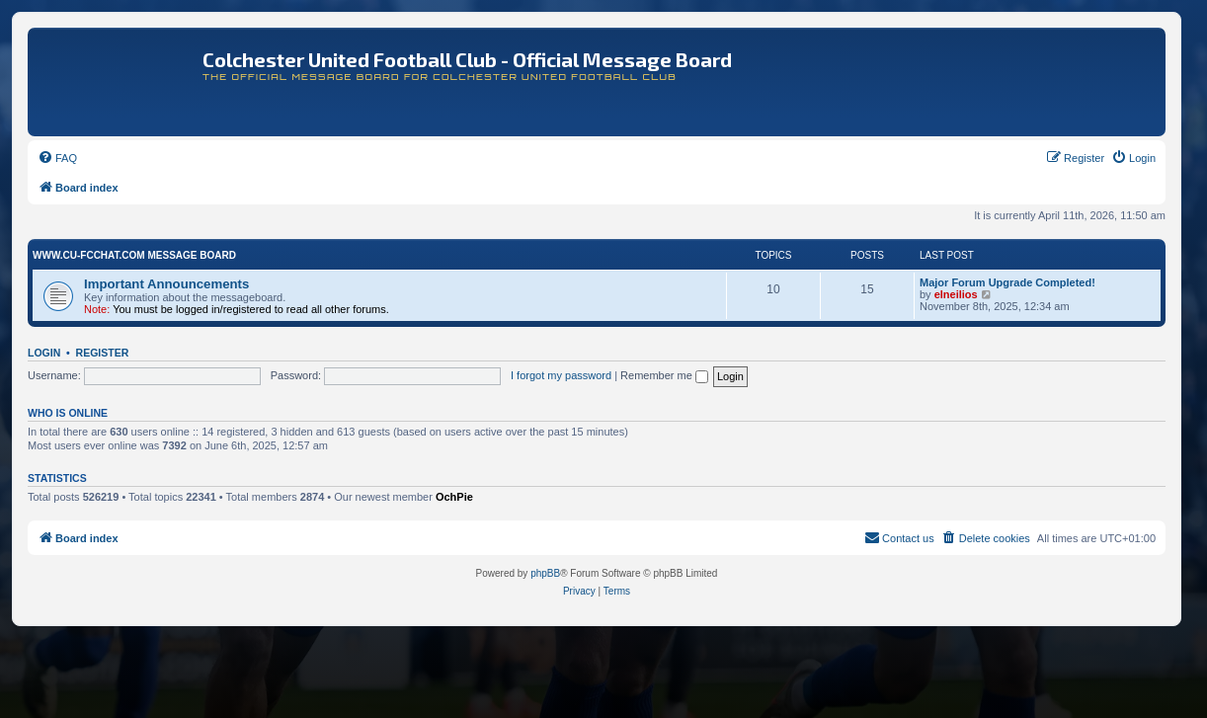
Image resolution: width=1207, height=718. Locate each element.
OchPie (454, 497)
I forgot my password (561, 375)
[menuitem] (57, 158)
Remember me (664, 375)
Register (102, 353)
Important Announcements (166, 284)
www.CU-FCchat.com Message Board (134, 255)
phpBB (545, 573)
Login (44, 353)
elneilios (956, 294)
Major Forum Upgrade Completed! (1007, 282)
